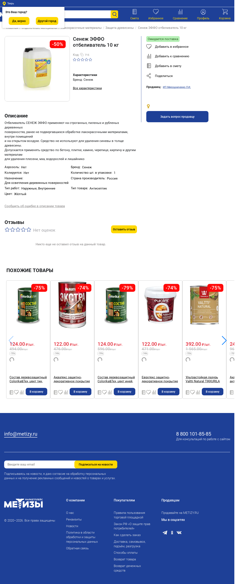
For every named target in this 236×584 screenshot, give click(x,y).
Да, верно (19, 21)
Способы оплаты (126, 550)
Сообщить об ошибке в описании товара (35, 202)
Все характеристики (87, 88)
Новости (72, 523)
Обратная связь (77, 545)
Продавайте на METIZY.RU (180, 510)
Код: (76, 55)
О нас (70, 510)
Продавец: (153, 87)
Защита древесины (117, 28)
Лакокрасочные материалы (79, 28)
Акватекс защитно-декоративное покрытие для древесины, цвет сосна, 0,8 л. (92, 370)
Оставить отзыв (124, 220)
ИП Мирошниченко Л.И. (177, 87)
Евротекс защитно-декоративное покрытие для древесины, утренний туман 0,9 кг (208, 370)
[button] (185, 76)
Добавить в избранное (167, 46)
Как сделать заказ (127, 532)
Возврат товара (125, 556)
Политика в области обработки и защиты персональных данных (82, 534)
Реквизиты (74, 517)
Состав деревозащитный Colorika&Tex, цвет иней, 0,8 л (147, 370)
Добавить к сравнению (167, 56)
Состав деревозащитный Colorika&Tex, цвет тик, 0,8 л (30, 370)
